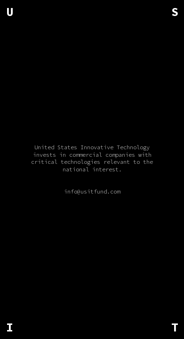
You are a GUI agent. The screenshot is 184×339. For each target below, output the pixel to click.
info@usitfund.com (92, 191)
